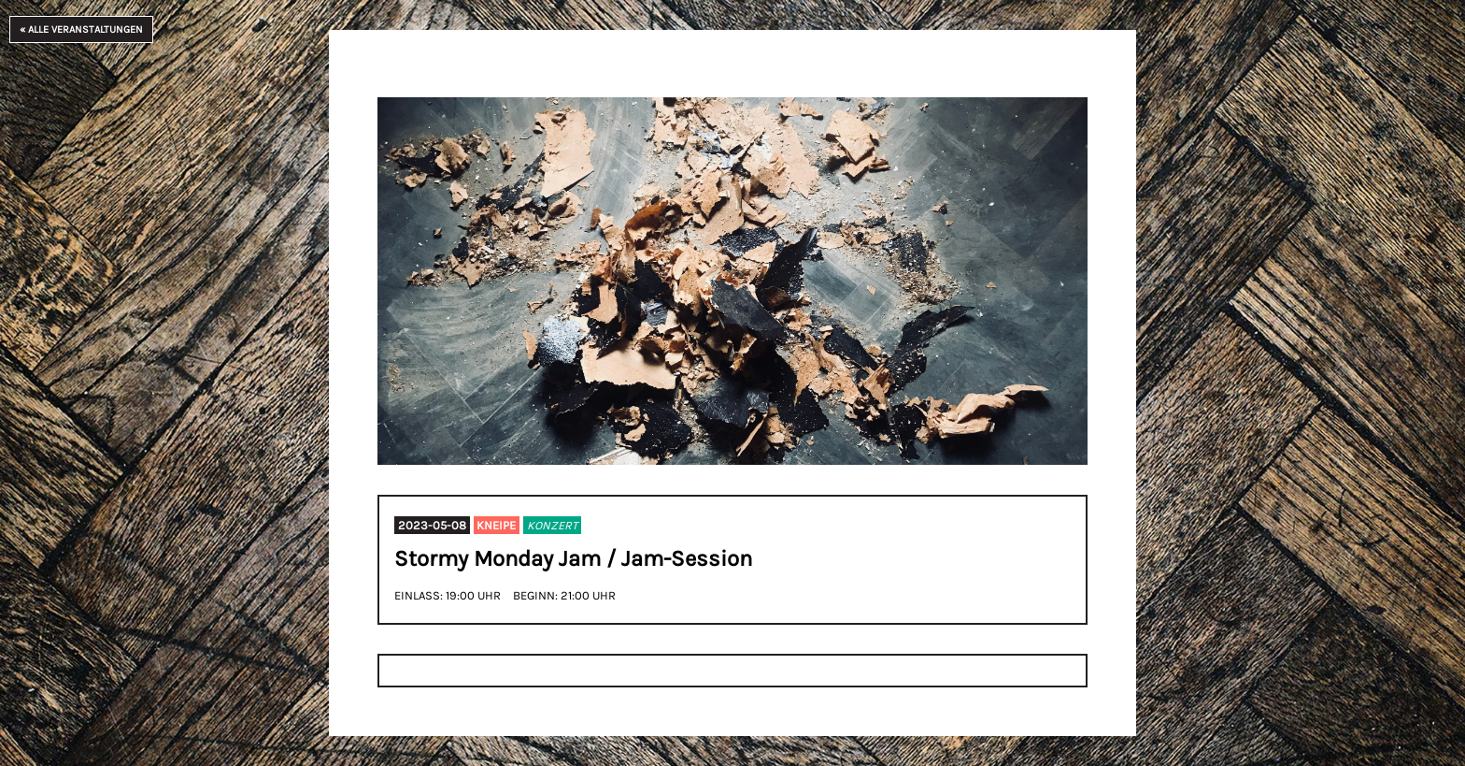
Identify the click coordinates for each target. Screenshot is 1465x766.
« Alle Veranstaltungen (81, 29)
